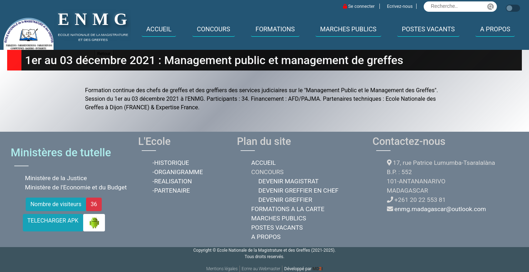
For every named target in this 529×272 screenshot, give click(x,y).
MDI (317, 268)
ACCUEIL (159, 29)
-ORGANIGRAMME (177, 172)
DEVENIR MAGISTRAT (288, 181)
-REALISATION (172, 181)
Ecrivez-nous (400, 6)
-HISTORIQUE (170, 162)
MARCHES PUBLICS (348, 29)
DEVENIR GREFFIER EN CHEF (298, 190)
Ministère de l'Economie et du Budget (76, 187)
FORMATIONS (275, 29)
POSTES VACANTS (428, 29)
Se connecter (359, 6)
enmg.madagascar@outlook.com (440, 209)
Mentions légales (222, 268)
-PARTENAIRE (171, 190)
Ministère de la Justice (56, 178)
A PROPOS (495, 29)
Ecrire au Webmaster (261, 268)
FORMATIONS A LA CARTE (287, 209)
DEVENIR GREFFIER (285, 199)
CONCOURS (213, 29)
